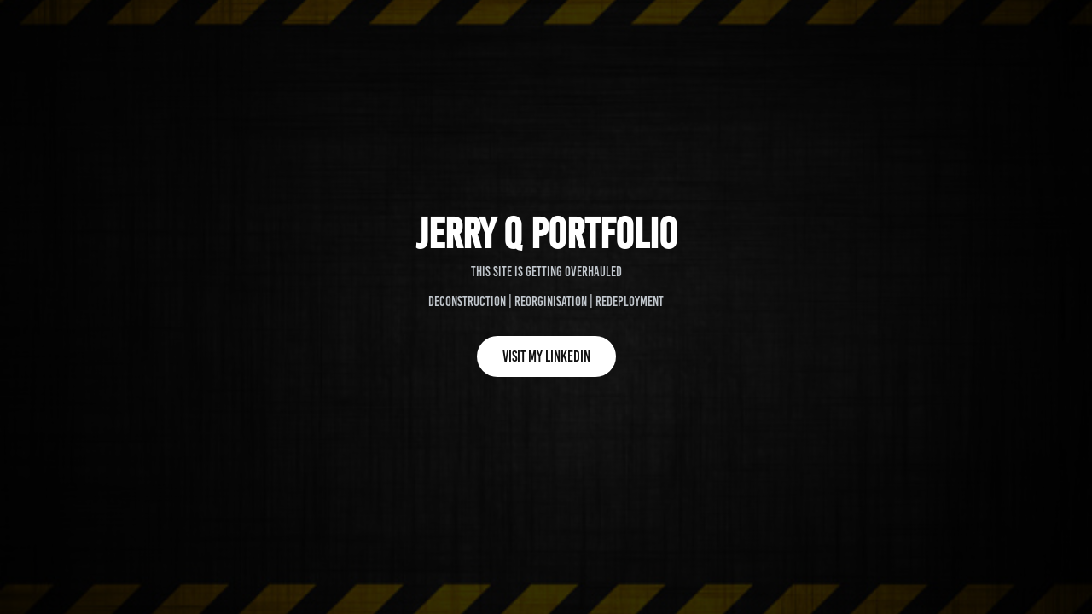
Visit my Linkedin (546, 356)
